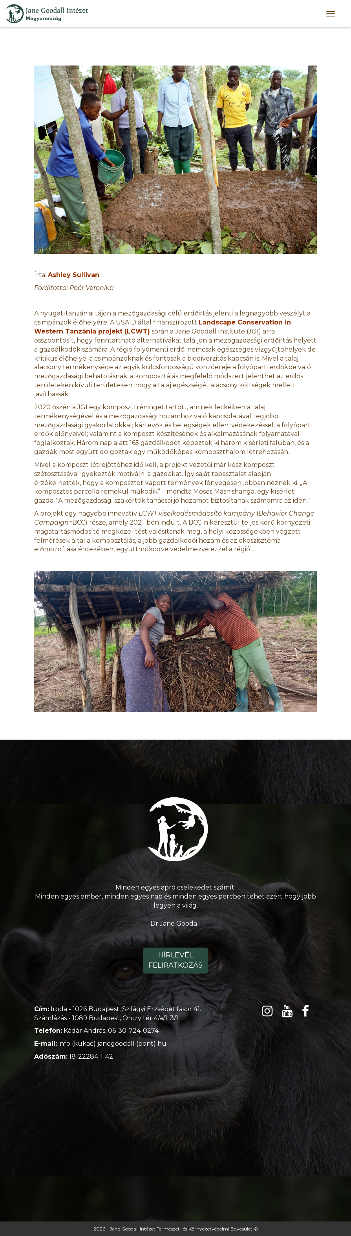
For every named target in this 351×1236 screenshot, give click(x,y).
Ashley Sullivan (73, 275)
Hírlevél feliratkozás (175, 960)
